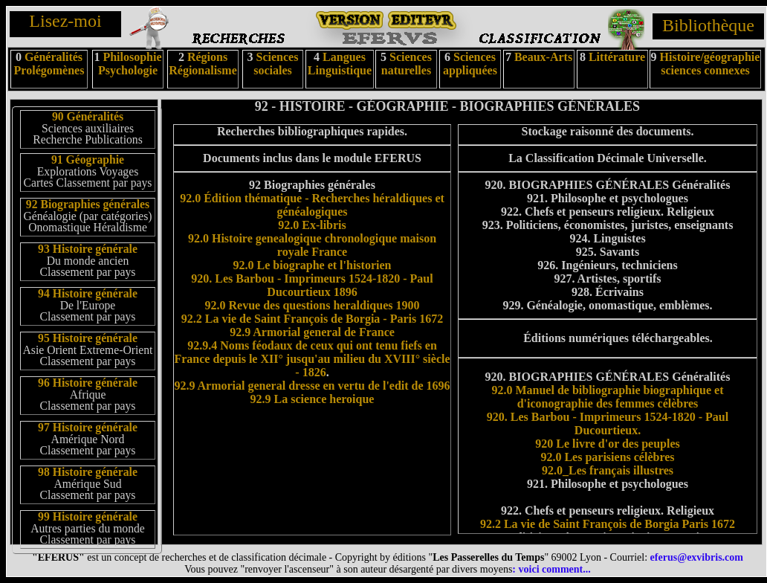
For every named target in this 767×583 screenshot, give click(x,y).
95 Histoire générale (87, 338)
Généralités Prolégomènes (49, 64)
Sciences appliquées (470, 64)
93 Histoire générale (87, 248)
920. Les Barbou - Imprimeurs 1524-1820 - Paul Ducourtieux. (607, 423)
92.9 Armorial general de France (312, 332)
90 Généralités (87, 116)
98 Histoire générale (87, 472)
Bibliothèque (708, 25)
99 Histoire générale (87, 516)
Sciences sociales (275, 64)
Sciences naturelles (406, 64)
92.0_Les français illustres (607, 470)
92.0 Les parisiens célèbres (607, 457)
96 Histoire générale (87, 382)
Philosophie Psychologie (130, 64)
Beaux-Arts (541, 57)
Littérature (617, 57)
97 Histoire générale (87, 427)
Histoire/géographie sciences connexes (710, 64)
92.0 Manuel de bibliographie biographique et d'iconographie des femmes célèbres (607, 397)
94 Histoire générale (87, 293)
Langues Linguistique (340, 64)
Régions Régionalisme (203, 64)
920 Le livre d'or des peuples (607, 443)
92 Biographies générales (87, 204)
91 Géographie (87, 159)
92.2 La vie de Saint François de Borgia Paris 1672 (607, 524)
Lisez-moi (65, 20)
